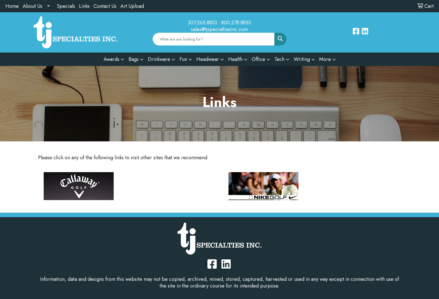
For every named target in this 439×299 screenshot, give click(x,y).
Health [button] (235, 59)
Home (12, 6)
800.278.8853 (236, 22)
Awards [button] (111, 59)
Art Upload (132, 6)
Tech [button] (279, 59)
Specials (66, 6)
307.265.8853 (202, 22)
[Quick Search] (214, 39)
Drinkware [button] (159, 59)
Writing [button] (302, 59)
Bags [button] (134, 59)
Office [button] (258, 59)
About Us (32, 6)
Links (84, 6)
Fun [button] (183, 59)
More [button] (325, 59)
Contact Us (105, 6)
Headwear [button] (207, 59)
